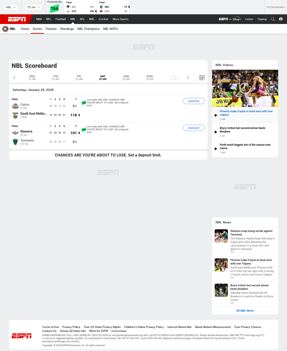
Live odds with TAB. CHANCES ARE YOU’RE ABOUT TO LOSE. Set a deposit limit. (105, 102)
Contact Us (49, 331)
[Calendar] (199, 77)
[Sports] (10, 7)
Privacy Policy (71, 327)
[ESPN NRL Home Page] (91, 19)
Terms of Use (50, 327)
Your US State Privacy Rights (102, 327)
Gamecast (193, 101)
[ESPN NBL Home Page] (72, 19)
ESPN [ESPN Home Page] (17, 19)
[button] (273, 19)
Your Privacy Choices (247, 327)
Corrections (118, 331)
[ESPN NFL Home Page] (48, 19)
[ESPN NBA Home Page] (39, 19)
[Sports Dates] (33, 7)
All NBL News (245, 310)
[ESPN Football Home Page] (61, 19)
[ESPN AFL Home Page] (82, 19)
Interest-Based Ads (179, 327)
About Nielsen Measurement (213, 327)
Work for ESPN (98, 331)
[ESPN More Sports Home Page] (120, 19)
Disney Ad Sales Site (73, 331)
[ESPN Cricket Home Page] (103, 19)
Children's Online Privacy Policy (144, 327)
